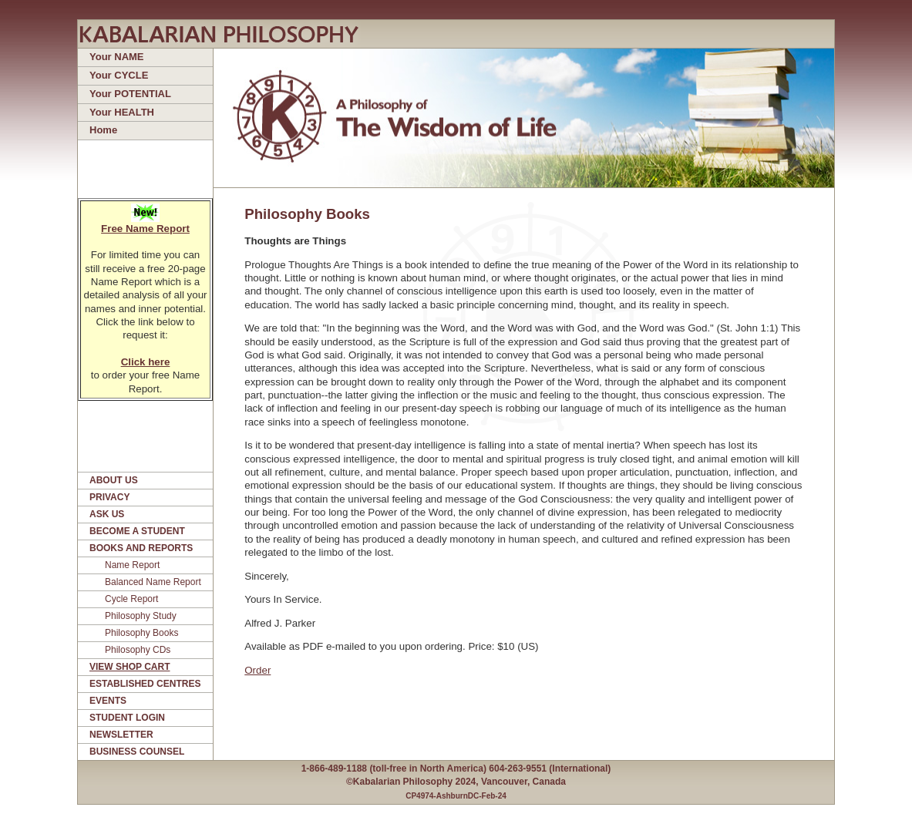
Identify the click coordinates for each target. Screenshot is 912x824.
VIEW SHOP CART (129, 666)
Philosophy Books (141, 632)
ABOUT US (113, 480)
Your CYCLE (118, 75)
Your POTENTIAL (130, 93)
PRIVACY (109, 497)
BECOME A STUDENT (137, 531)
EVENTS (107, 700)
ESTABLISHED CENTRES (144, 683)
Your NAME (116, 56)
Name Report (132, 565)
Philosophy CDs (137, 649)
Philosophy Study (141, 615)
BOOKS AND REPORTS (141, 548)
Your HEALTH (121, 112)
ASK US (106, 514)
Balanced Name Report (153, 582)
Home (103, 130)
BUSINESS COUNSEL (136, 751)
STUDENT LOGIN (127, 717)
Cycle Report (131, 599)
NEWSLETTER (121, 734)
